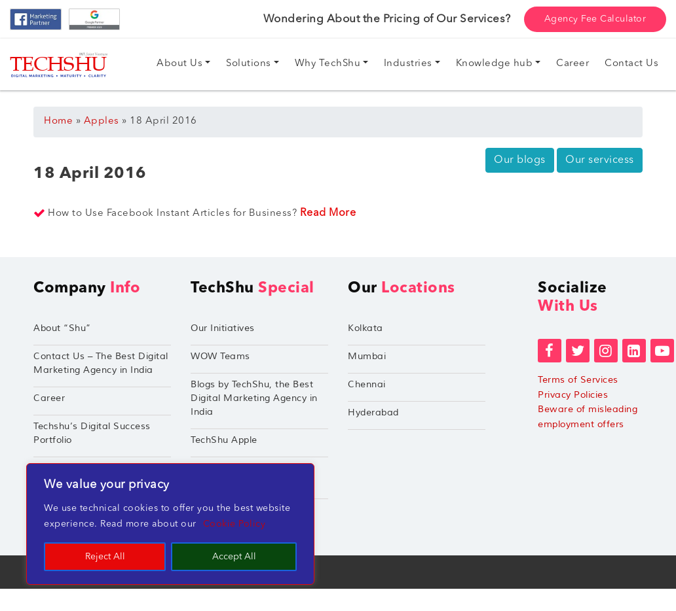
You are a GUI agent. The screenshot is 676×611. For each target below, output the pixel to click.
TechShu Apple (224, 439)
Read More (328, 213)
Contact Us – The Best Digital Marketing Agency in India (100, 363)
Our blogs (520, 160)
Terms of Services (578, 379)
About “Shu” (62, 328)
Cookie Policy (234, 524)
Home (58, 121)
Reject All (105, 556)
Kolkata (365, 328)
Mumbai (367, 356)
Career (49, 398)
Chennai (367, 384)
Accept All (234, 556)
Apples (101, 121)
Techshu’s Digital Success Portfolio (92, 433)
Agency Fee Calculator (595, 19)
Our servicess (599, 160)
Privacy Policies (573, 394)
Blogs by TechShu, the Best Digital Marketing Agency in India (254, 398)
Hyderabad (373, 412)
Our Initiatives (223, 328)
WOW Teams (220, 356)
